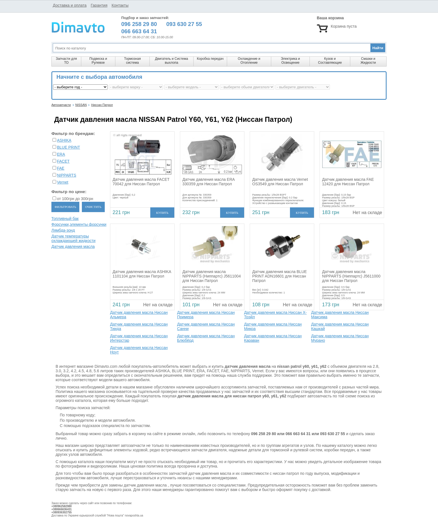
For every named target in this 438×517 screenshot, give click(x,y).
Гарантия (99, 5)
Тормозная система (132, 61)
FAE (60, 168)
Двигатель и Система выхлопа (171, 61)
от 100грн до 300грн (75, 198)
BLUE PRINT (68, 147)
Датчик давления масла (73, 246)
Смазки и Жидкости (368, 61)
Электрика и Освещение (290, 61)
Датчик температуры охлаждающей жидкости (73, 238)
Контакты (119, 5)
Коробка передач (210, 59)
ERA (61, 154)
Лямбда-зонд (63, 230)
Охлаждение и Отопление (249, 61)
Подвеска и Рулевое (98, 61)
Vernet (62, 182)
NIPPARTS (66, 175)
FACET (63, 161)
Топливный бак (64, 218)
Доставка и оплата (70, 5)
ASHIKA (64, 140)
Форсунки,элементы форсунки (78, 224)
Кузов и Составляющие (330, 61)
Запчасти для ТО (66, 61)
